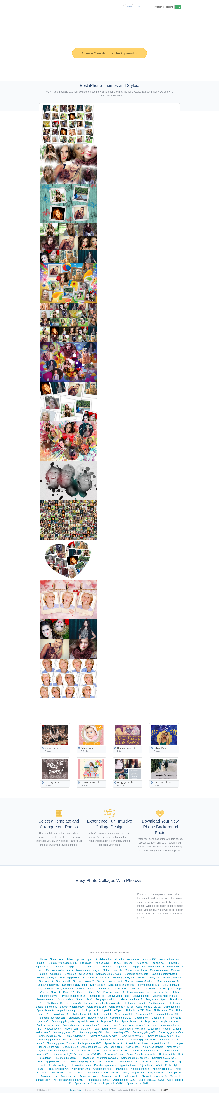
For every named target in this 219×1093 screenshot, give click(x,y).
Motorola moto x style (87, 970)
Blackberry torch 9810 (72, 1006)
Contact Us (89, 1090)
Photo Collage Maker (50, 5)
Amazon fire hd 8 (102, 1069)
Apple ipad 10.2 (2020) (151, 1080)
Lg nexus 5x (57, 966)
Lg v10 (90, 966)
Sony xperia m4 (65, 988)
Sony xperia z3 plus (156, 999)
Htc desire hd (102, 963)
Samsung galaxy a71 (64, 1032)
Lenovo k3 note (141, 996)
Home (88, 7)
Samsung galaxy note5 (109, 981)
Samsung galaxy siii (123, 977)
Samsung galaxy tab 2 (164, 1058)
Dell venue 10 (130, 1076)
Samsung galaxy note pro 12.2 (127, 1072)
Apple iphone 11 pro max (142, 1025)
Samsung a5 (46, 981)
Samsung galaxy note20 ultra (164, 1036)
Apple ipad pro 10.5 (137, 1083)
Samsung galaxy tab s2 (83, 1061)
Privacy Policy (76, 1090)
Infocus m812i (120, 988)
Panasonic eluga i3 (113, 992)
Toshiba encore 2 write (148, 1061)
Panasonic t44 (96, 996)
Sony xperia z (97, 985)
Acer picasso (133, 1047)
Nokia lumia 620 (61, 1014)
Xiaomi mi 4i (102, 988)
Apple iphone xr (149, 1021)
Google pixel (141, 1017)
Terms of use (143, 1090)
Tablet (70, 959)
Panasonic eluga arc (138, 992)
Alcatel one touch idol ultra (109, 959)
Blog (115, 7)
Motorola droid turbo (136, 970)
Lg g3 (80, 966)
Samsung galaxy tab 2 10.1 (52, 1061)
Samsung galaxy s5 (48, 985)
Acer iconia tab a (113, 1047)
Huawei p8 (173, 963)
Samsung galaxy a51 (90, 1032)
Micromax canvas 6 (107, 1058)
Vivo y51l (136, 988)
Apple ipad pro (68, 1076)
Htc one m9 (142, 963)
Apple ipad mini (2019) (111, 1083)
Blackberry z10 (54, 1003)
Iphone (80, 959)
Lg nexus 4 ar (105, 966)
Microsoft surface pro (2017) (69, 1080)
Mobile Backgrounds (119, 1090)
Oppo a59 (150, 988)
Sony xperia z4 (155, 1072)
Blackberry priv (77, 1017)
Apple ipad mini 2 (89, 1076)
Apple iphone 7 (90, 1010)
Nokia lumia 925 (144, 1014)
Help (154, 1090)
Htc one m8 (158, 963)
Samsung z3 (63, 981)
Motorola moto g (159, 970)
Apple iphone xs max (48, 1025)
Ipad (89, 959)
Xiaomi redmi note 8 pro (132, 1028)
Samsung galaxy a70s (117, 1032)
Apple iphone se (71, 1025)
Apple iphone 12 (113, 1043)
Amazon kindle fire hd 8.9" (147, 1050)
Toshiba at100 (106, 1061)
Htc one (128, 963)
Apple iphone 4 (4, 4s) (121, 1006)
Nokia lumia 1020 (163, 1010)
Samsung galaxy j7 (83, 981)
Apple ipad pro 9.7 (91, 1047)
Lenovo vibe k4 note (118, 996)
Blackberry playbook (105, 1065)
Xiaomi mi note (85, 988)
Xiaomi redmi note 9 (105, 1028)
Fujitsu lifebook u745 (150, 1065)
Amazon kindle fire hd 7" (116, 1050)
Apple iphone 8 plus (107, 1021)
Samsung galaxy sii (98, 977)
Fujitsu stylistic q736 (58, 1069)
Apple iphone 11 (92, 1025)
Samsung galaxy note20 (114, 1039)
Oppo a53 (94, 992)
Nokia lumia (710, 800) (138, 1010)
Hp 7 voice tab (167, 1054)
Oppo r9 (55, 992)
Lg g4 (71, 966)
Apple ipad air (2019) (98, 1080)
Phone (43, 959)
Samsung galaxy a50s (171, 1032)
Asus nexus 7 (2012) (64, 1054)
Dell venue (169, 1061)
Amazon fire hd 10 (162, 1069)
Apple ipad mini (127, 1065)
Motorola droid (156, 966)
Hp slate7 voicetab (81, 1065)
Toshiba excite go (58, 1065)
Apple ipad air (174, 1072)
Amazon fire (121, 1069)
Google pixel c (70, 1047)
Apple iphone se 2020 (89, 1043)
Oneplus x (55, 974)
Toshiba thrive (124, 1061)
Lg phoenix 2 (123, 966)
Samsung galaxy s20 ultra (53, 1039)
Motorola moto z (46, 999)
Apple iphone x (130, 1021)
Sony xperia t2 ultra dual (121, 985)
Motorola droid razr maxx (59, 970)
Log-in (145, 7)
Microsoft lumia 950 (167, 1014)
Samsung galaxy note (136, 974)
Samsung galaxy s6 (168, 981)
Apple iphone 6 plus (68, 1010)
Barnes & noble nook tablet (141, 1054)
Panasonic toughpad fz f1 (51, 1017)
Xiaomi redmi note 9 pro (78, 1028)
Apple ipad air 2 (48, 1076)
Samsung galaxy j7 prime (61, 1043)
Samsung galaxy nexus (108, 974)
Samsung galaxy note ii (164, 974)
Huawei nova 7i (53, 1028)
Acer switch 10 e (81, 1069)
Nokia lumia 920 (123, 1014)
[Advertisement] (116, 708)
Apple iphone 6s (45, 1010)
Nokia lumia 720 (82, 1014)
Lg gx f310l (139, 966)
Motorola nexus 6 (112, 970)
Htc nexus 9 (75, 1072)
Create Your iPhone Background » (109, 53)
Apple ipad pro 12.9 (85, 1083)
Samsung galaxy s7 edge (103, 1036)
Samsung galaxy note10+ (83, 1039)
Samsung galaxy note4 (74, 985)
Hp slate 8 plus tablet (66, 1058)
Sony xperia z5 (45, 988)
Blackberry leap (156, 1003)
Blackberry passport (134, 1003)
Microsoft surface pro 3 (154, 1076)
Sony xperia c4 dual (148, 985)
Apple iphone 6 (172, 1006)
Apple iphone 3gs (96, 1006)
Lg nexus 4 (42, 966)
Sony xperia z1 (84, 999)
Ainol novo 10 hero (153, 1047)
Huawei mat (87, 1058)
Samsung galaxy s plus (72, 977)
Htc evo (116, 963)
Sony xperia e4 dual (106, 999)
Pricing (129, 7)
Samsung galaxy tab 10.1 (135, 1058)
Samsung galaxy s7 (76, 1036)
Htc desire (85, 963)
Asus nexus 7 (58, 1072)
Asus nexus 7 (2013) (90, 1054)
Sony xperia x (65, 999)
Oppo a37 (68, 992)
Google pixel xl (160, 1017)
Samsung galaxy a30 (144, 1032)
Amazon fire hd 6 (140, 1069)
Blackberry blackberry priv (63, 963)
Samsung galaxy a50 (50, 1036)
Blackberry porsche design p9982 (102, 1003)
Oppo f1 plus (166, 988)
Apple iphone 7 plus (112, 1010)
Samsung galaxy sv (120, 1017)
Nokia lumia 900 (103, 1014)
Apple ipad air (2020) (124, 1080)
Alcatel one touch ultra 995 (141, 959)
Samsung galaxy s (46, 977)
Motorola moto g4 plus (165, 996)
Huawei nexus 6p (97, 1017)
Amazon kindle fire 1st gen (85, 1050)
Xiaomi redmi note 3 (131, 999)
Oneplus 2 (70, 974)
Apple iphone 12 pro (162, 1043)
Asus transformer (114, 1054)
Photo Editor (102, 7)
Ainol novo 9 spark (58, 1050)
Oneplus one (86, 974)
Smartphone (56, 959)
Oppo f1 (81, 992)
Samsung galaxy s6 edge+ (139, 981)
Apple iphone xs (169, 1021)
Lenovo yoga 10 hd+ (96, 1072)
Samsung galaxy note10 (143, 1039)
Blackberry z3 (73, 1003)
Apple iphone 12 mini (136, 1043)
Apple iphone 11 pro (115, 1025)
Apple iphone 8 (85, 1021)
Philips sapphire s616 (73, 996)
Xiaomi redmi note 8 (159, 1028)
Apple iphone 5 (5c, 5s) (148, 1006)
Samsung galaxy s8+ (63, 1021)
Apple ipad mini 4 (110, 1076)
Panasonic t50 (160, 992)
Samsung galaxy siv (148, 977)
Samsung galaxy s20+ (133, 1036)
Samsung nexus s (171, 977)
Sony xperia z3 (171, 985)
